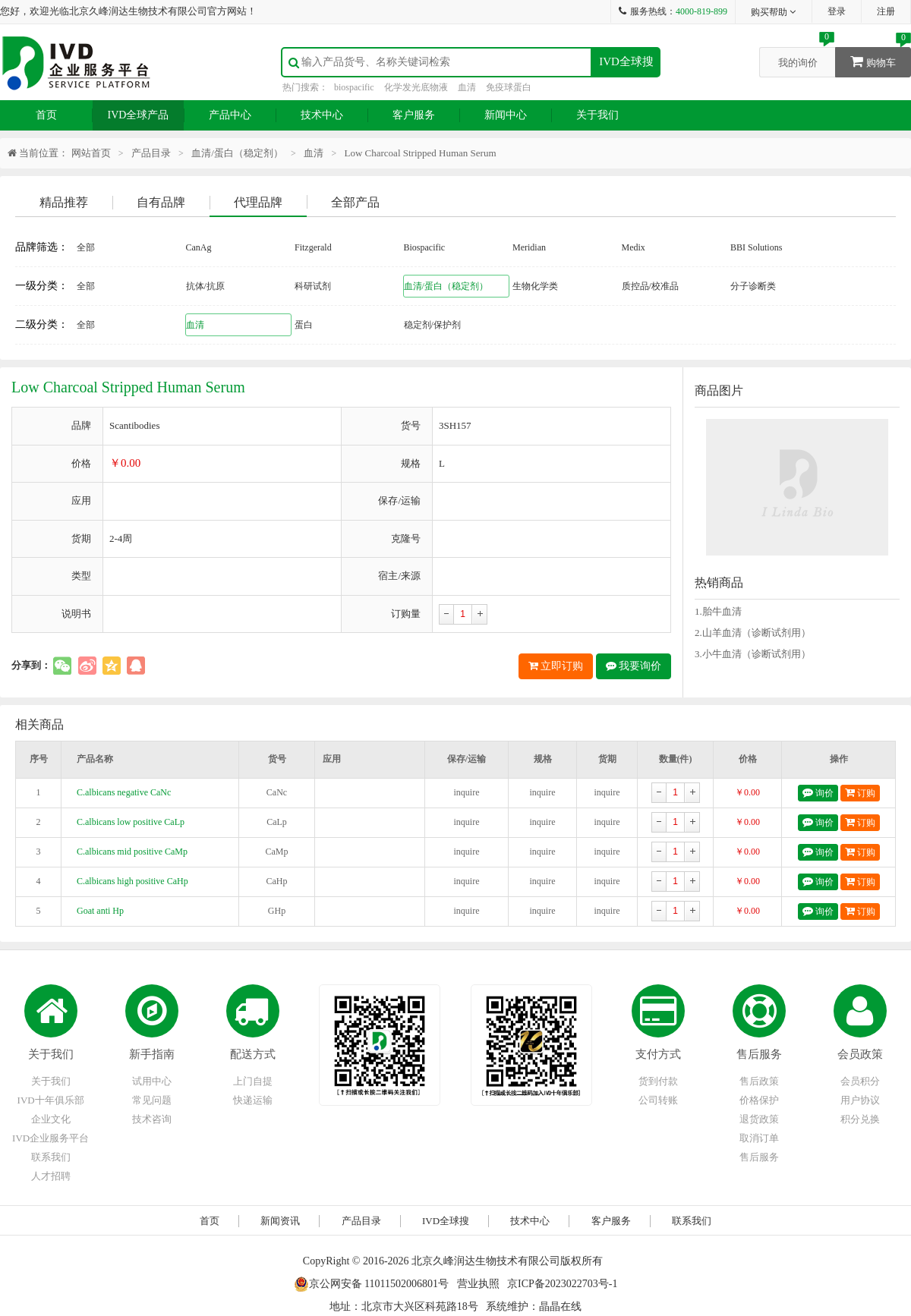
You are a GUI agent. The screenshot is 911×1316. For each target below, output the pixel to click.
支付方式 (658, 1054)
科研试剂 (313, 286)
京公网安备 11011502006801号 (371, 1283)
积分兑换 (860, 1119)
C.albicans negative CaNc (124, 792)
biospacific (354, 87)
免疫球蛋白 (508, 87)
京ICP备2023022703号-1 (562, 1283)
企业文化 (51, 1119)
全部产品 (355, 202)
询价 (818, 792)
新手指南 (152, 1054)
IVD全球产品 (138, 115)
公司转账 (658, 1100)
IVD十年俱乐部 (50, 1100)
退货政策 (759, 1119)
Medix (633, 247)
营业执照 (478, 1283)
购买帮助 (774, 12)
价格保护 (759, 1100)
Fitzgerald (313, 247)
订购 (860, 792)
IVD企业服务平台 (50, 1138)
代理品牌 (258, 202)
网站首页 (91, 153)
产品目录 (151, 153)
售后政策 (759, 1081)
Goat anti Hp (100, 910)
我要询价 (634, 666)
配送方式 (253, 1054)
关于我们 (597, 115)
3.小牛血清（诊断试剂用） (753, 654)
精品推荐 (63, 202)
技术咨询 (152, 1119)
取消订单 (759, 1138)
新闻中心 (505, 115)
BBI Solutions (756, 247)
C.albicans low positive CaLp (130, 822)
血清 (467, 87)
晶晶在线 (560, 1306)
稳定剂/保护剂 (432, 325)
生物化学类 (535, 286)
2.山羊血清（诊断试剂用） (753, 632)
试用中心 (152, 1081)
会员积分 (860, 1081)
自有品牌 (161, 202)
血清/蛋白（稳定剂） (237, 153)
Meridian (529, 247)
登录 (836, 11)
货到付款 (658, 1081)
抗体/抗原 (205, 286)
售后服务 (759, 1054)
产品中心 (230, 115)
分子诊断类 (753, 286)
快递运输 (253, 1100)
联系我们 (51, 1157)
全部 (86, 247)
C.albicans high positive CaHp (132, 881)
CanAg (199, 247)
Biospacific (425, 247)
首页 (46, 115)
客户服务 (413, 115)
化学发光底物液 (416, 87)
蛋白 (304, 325)
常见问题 (152, 1100)
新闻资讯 (280, 1220)
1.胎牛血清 (718, 611)
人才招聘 (51, 1176)
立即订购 (556, 666)
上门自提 (253, 1081)
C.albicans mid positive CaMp (132, 851)
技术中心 (322, 115)
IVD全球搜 (626, 61)
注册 (886, 11)
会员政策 (860, 1054)
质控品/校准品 (650, 286)
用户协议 (860, 1100)
